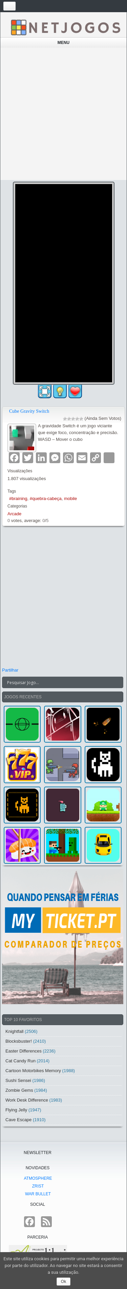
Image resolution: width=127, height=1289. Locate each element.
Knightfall (14, 1031)
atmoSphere (38, 1178)
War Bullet (38, 1194)
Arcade (14, 513)
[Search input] (58, 682)
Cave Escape (18, 1119)
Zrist (38, 1186)
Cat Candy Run (20, 1060)
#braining (18, 498)
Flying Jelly (16, 1109)
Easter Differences (23, 1051)
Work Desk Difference (26, 1100)
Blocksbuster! (18, 1041)
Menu (63, 42)
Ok (63, 1281)
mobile (70, 498)
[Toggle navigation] (9, 6)
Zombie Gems (19, 1090)
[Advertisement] (63, 113)
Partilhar (10, 670)
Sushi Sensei (18, 1080)
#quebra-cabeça (46, 498)
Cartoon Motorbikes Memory (33, 1070)
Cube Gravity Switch (29, 411)
